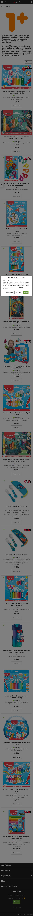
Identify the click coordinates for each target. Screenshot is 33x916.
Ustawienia (9, 292)
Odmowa (18, 292)
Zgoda (26, 292)
